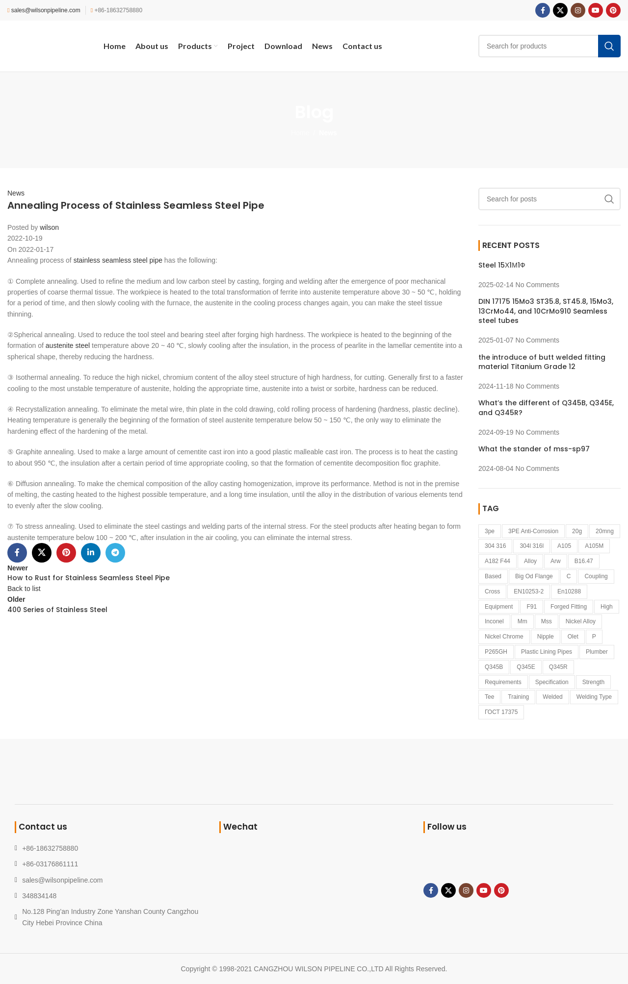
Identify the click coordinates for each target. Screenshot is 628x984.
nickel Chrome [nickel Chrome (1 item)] (504, 636)
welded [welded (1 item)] (552, 696)
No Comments (537, 285)
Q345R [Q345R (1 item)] (558, 667)
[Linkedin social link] (91, 553)
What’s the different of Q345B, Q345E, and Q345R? (546, 408)
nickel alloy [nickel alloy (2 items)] (581, 621)
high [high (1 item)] (607, 606)
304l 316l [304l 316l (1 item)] (532, 545)
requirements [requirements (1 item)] (503, 682)
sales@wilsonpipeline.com (45, 10)
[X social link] (560, 10)
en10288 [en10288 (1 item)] (569, 591)
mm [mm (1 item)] (522, 621)
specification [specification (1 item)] (552, 682)
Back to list (24, 588)
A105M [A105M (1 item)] (594, 545)
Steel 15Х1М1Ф (501, 265)
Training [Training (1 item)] (518, 696)
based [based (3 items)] (493, 576)
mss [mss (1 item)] (546, 621)
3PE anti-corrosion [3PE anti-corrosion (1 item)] (533, 531)
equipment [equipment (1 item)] (499, 606)
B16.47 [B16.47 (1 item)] (584, 561)
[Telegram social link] (115, 553)
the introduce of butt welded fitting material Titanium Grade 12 (541, 362)
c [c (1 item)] (569, 576)
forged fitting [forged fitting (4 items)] (568, 606)
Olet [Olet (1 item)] (573, 636)
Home (300, 133)
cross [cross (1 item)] (492, 591)
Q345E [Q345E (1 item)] (526, 667)
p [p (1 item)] (594, 636)
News (328, 133)
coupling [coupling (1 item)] (595, 576)
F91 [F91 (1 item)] (531, 606)
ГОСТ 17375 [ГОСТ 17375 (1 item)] (501, 712)
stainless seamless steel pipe (118, 260)
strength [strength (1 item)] (593, 682)
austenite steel (68, 345)
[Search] (549, 46)
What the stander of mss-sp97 (534, 449)
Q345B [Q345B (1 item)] (494, 667)
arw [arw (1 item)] (555, 561)
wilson (49, 227)
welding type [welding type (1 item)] (594, 696)
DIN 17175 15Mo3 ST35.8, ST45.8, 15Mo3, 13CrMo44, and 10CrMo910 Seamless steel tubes (545, 310)
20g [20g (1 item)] (577, 531)
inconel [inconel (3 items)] (494, 621)
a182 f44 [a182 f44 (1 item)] (497, 561)
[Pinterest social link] (613, 10)
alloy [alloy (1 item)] (530, 561)
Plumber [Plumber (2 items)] (597, 651)
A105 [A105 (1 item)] (564, 545)
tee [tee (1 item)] (489, 696)
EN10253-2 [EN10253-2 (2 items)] (529, 591)
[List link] (110, 880)
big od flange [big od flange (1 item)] (534, 576)
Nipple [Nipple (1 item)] (545, 636)
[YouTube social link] (595, 10)
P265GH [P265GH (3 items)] (496, 651)
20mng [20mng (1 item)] (605, 531)
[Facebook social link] (542, 10)
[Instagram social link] (578, 10)
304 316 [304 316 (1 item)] (495, 545)
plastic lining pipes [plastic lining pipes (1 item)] (546, 651)
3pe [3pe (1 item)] (490, 531)
